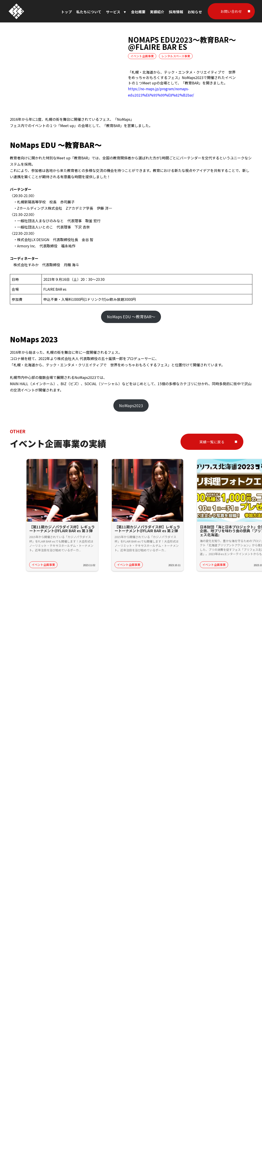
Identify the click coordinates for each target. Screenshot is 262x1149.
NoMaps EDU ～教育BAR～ (131, 316)
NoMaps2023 (131, 405)
